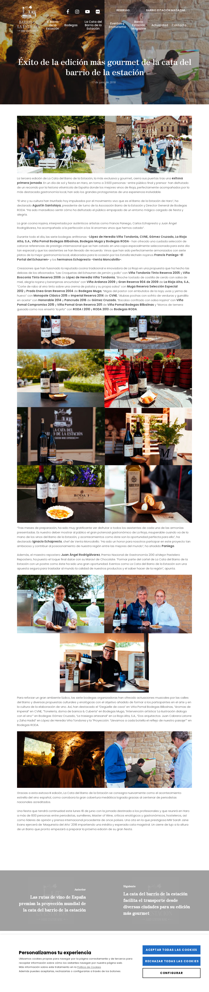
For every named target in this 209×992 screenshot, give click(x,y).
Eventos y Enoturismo (117, 25)
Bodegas (71, 25)
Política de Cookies (89, 967)
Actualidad (159, 25)
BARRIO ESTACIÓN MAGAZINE (165, 10)
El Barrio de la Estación (52, 25)
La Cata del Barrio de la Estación (93, 25)
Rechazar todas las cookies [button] (172, 961)
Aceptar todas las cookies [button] (171, 950)
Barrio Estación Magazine (138, 25)
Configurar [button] (171, 973)
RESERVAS (123, 10)
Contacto (179, 25)
